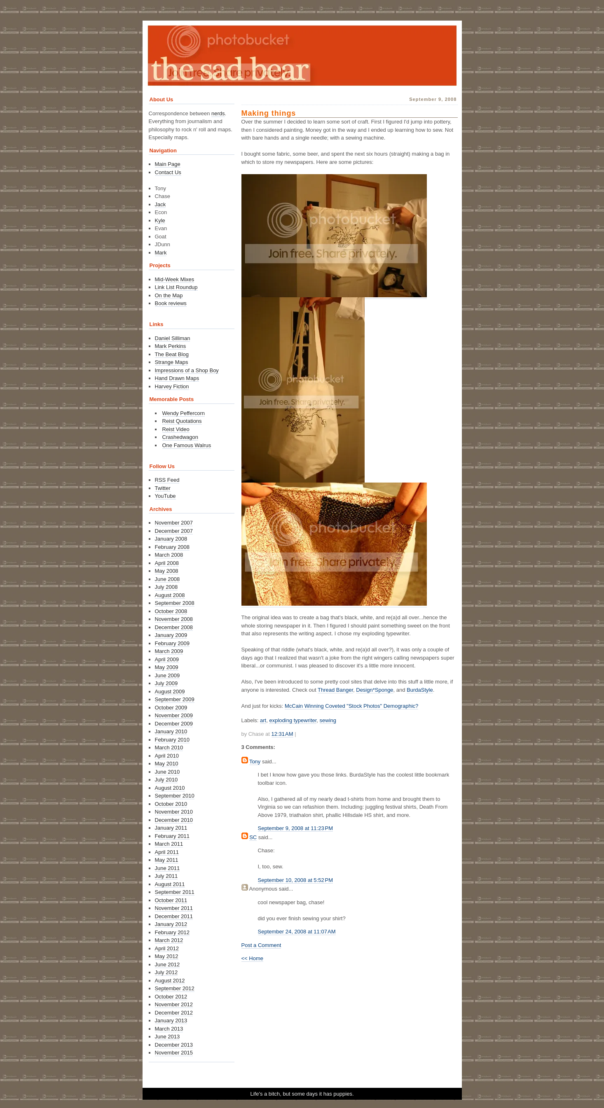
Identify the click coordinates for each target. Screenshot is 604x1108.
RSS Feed (167, 480)
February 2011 (172, 836)
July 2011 (166, 876)
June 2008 (167, 579)
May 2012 (166, 956)
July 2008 (166, 587)
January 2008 (171, 539)
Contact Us (168, 172)
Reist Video (176, 429)
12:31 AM (282, 734)
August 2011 (170, 884)
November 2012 (174, 1004)
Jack (160, 204)
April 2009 (167, 659)
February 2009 (172, 643)
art (263, 720)
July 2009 (166, 683)
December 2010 (174, 820)
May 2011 (166, 860)
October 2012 (171, 997)
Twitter (163, 488)
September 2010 (174, 796)
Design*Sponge (374, 690)
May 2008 (166, 571)
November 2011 (174, 908)
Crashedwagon (180, 437)
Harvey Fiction (172, 386)
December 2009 (174, 724)
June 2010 (167, 772)
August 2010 (170, 788)
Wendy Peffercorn (183, 413)
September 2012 (174, 988)
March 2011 (169, 844)
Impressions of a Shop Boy (187, 370)
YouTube (165, 496)
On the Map (169, 295)
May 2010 (166, 763)
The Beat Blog (172, 354)
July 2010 (166, 780)
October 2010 (171, 804)
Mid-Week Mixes (174, 279)
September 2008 (174, 603)
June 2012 (167, 964)
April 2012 (167, 948)
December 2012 (174, 1013)
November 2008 (174, 619)
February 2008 (172, 547)
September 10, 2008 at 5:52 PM (295, 880)
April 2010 (167, 756)
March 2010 (169, 747)
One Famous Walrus (186, 445)
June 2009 (167, 675)
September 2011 (174, 892)
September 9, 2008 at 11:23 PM (295, 828)
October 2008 (171, 611)
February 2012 (172, 932)
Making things (268, 113)
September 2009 (174, 699)
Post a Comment (261, 945)
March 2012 (169, 940)
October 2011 (171, 900)
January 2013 (171, 1020)
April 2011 (167, 852)
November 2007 (174, 523)
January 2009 (171, 635)
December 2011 (174, 916)
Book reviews (171, 303)
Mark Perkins (170, 346)
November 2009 (174, 715)
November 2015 (174, 1053)
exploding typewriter (292, 720)
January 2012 (171, 924)
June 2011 (167, 868)
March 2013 (169, 1029)
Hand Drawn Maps (177, 378)
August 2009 (170, 691)
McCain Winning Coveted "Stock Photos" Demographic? (351, 706)
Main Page (167, 164)
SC (253, 837)
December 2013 (174, 1045)
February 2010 (172, 740)
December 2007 (174, 531)
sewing (328, 720)
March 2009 (169, 651)
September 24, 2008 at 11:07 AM (297, 931)
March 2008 (169, 555)
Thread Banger (335, 690)
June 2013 (167, 1036)
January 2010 (171, 731)
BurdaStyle (420, 690)
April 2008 (167, 563)
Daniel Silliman (172, 338)
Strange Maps (171, 362)
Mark (161, 253)
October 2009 (171, 707)
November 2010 (174, 812)
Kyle (160, 220)
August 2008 (170, 595)
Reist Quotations (182, 421)
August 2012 (170, 980)
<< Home (252, 958)
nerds (218, 113)
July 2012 (166, 972)
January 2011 (171, 828)
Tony (254, 761)
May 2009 (166, 667)
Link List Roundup (176, 287)
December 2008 (174, 627)
